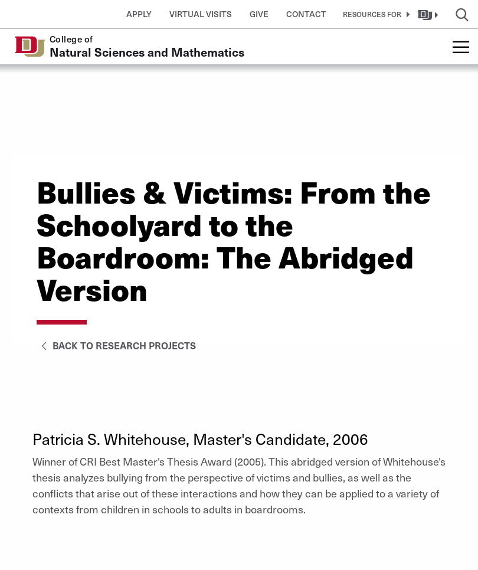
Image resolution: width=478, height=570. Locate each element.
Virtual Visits (200, 13)
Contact (306, 13)
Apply (139, 13)
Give (259, 13)
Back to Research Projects (116, 345)
